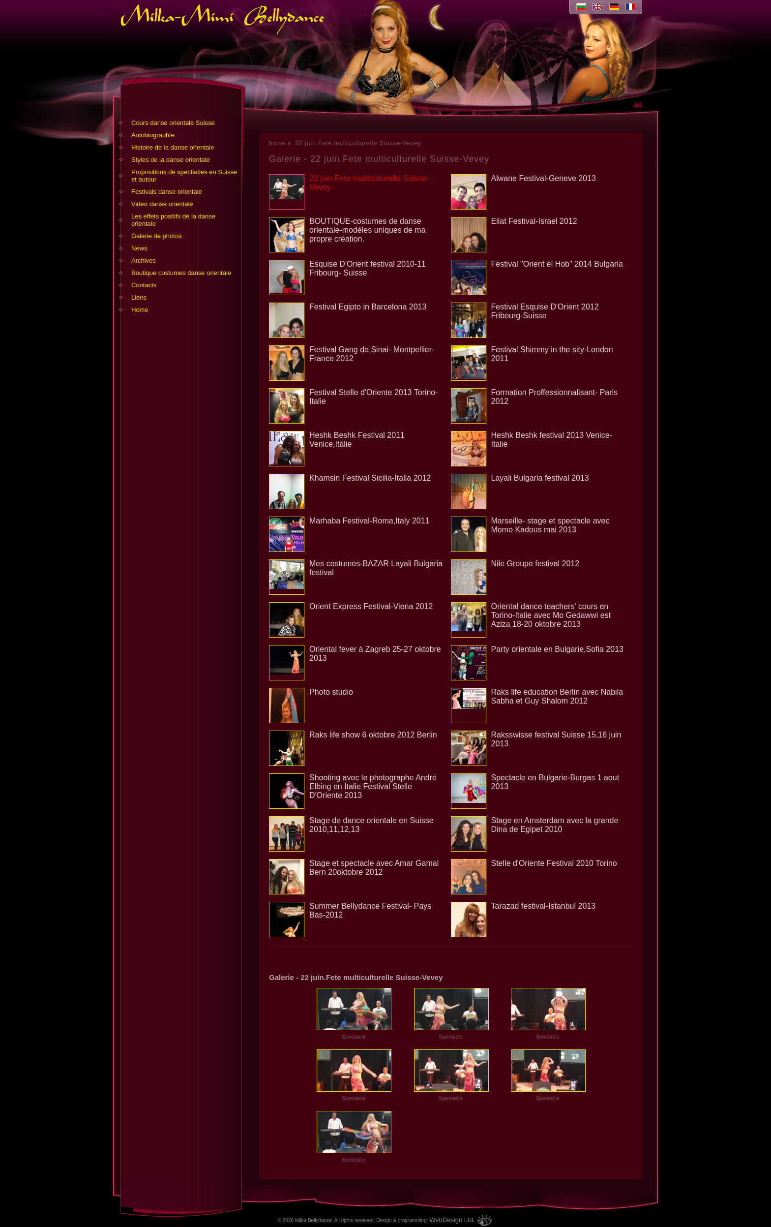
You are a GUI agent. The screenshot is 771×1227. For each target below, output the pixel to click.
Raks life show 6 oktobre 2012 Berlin (373, 735)
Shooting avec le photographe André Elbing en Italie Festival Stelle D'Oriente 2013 (373, 786)
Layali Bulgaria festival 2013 (540, 478)
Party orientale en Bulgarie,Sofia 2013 (557, 649)
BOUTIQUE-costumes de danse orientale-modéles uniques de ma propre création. (367, 230)
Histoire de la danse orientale (172, 147)
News (139, 248)
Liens (139, 297)
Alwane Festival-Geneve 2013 (543, 178)
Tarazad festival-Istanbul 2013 (543, 906)
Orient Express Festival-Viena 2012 (371, 606)
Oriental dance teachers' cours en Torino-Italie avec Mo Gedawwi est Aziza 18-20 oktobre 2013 (551, 615)
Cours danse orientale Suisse (173, 122)
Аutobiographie (152, 135)
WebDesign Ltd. (451, 1220)
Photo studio (331, 692)
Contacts (143, 285)
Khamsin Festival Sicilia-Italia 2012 (370, 478)
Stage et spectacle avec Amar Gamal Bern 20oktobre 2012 (374, 867)
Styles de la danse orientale (170, 159)
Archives (143, 260)
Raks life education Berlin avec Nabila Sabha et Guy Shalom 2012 (557, 696)
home (277, 143)
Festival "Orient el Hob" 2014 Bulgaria (557, 264)
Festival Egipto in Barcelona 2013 (367, 307)
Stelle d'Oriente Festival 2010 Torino (554, 863)
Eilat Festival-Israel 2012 (534, 221)
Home (139, 309)
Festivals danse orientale (166, 191)
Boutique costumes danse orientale (181, 272)
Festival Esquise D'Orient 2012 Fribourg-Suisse (545, 311)
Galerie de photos (156, 236)
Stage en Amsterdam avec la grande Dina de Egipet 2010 (555, 824)
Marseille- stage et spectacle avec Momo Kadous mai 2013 (550, 525)
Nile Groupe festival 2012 (535, 563)
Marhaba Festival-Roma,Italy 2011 (369, 521)
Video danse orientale (162, 204)
